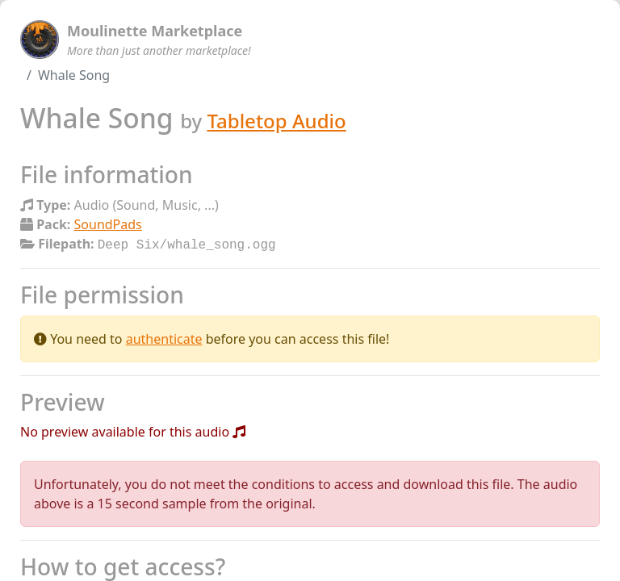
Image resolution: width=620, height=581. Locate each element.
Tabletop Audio (276, 120)
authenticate (164, 337)
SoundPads (108, 224)
